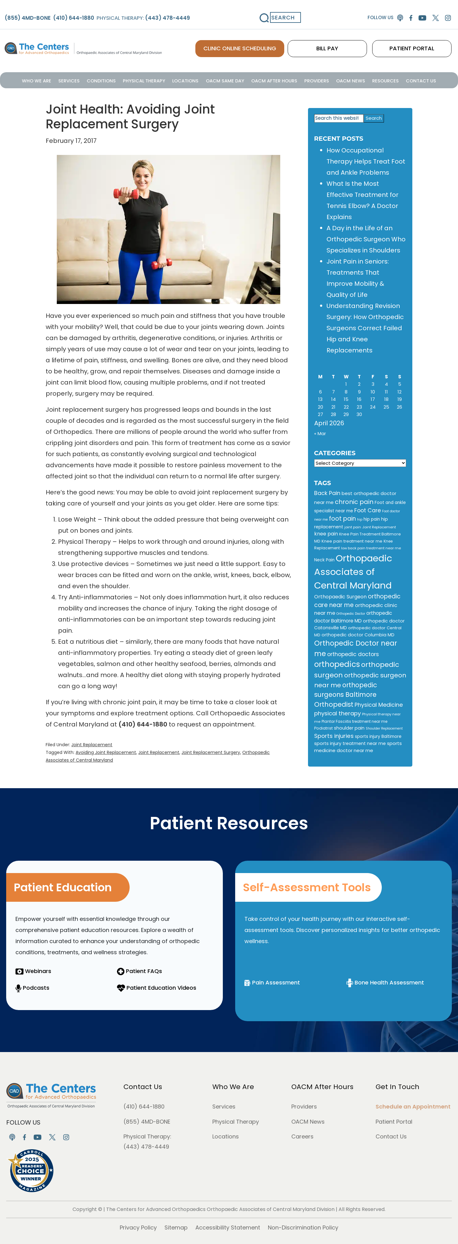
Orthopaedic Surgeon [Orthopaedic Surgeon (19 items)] (340, 596)
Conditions (120, 79)
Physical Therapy (157, 79)
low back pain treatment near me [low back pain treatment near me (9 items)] (371, 548)
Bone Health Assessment (385, 982)
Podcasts (32, 988)
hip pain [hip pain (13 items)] (372, 519)
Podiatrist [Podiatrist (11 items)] (323, 728)
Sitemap (176, 1227)
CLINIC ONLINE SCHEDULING (282, 40)
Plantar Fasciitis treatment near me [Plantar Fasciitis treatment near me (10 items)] (354, 721)
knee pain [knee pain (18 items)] (326, 533)
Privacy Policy (138, 1227)
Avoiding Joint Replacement (106, 752)
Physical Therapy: (134, 10)
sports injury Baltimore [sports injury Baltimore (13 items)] (378, 736)
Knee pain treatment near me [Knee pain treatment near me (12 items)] (352, 541)
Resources (361, 79)
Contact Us (391, 79)
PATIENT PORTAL (422, 40)
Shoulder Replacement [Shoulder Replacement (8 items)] (384, 728)
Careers (302, 1136)
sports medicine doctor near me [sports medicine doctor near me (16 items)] (358, 747)
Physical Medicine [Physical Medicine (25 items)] (379, 705)
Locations (192, 79)
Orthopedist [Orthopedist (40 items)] (333, 704)
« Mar (320, 433)
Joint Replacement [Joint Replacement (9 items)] (379, 527)
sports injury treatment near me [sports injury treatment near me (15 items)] (350, 743)
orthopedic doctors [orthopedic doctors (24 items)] (353, 654)
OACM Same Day (226, 79)
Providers (304, 79)
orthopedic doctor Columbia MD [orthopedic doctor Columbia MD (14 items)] (358, 635)
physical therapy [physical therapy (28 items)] (337, 713)
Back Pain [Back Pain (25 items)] (327, 493)
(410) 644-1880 (143, 1106)
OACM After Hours (267, 79)
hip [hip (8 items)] (359, 519)
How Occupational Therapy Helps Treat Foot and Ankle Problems (366, 161)
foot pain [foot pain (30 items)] (342, 518)
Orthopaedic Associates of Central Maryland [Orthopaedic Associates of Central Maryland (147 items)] (353, 572)
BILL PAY (359, 40)
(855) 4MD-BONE (146, 1121)
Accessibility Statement (227, 1227)
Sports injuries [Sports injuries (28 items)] (334, 736)
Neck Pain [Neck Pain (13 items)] (324, 560)
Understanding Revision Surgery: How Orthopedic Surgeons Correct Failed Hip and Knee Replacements (365, 328)
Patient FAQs (139, 971)
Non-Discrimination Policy (303, 1227)
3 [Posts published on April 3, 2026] (373, 384)
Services (93, 79)
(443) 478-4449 (146, 1146)
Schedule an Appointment (413, 1106)
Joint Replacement (91, 745)
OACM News (332, 79)
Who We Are (66, 79)
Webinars (33, 971)
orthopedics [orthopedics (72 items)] (337, 664)
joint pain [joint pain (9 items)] (352, 527)
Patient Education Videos (156, 988)
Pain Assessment (272, 982)
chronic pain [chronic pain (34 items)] (354, 501)
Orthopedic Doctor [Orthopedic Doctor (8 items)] (350, 613)
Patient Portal (394, 1121)
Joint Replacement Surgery (210, 752)
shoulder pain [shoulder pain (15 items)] (349, 728)
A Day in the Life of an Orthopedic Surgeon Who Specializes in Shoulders (366, 239)
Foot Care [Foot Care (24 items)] (367, 510)
